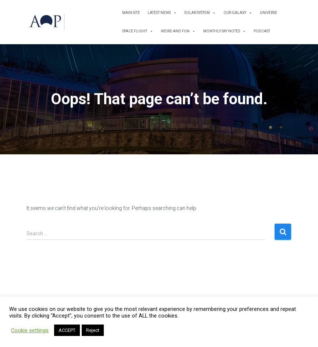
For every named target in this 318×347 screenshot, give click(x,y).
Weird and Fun (178, 31)
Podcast (262, 31)
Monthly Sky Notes (224, 31)
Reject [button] (92, 330)
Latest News (162, 13)
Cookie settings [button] (30, 330)
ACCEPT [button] (67, 330)
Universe (268, 13)
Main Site (131, 13)
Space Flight (137, 31)
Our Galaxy (237, 13)
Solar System (200, 13)
